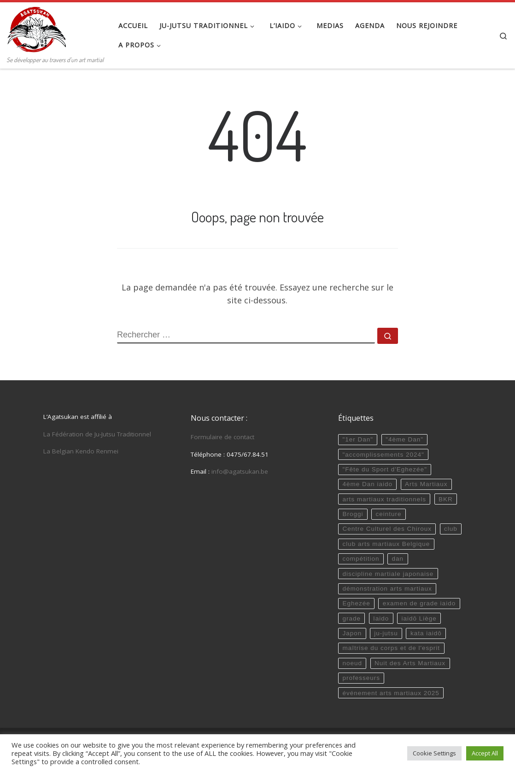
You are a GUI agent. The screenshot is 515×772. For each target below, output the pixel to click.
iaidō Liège (418, 618)
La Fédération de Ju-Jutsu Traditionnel (97, 434)
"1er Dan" (357, 439)
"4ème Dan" (404, 439)
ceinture (389, 514)
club (450, 528)
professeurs (361, 677)
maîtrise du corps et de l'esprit (391, 647)
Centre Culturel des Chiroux (387, 528)
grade (351, 618)
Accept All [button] (485, 753)
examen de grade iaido (419, 603)
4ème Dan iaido (367, 484)
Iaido (381, 618)
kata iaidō (426, 633)
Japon (352, 633)
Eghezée (356, 603)
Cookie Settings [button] (434, 753)
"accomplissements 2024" (383, 454)
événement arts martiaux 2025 (390, 693)
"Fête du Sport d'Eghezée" (384, 469)
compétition (360, 558)
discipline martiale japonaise (387, 573)
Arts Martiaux (426, 484)
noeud (352, 663)
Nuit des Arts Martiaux (410, 663)
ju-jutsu (386, 633)
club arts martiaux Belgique (386, 543)
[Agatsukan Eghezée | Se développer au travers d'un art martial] (36, 27)
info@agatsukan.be (239, 471)
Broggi (352, 514)
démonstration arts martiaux (387, 588)
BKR (446, 499)
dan (398, 558)
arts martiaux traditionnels (384, 499)
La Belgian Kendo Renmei (80, 451)
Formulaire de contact (222, 437)
